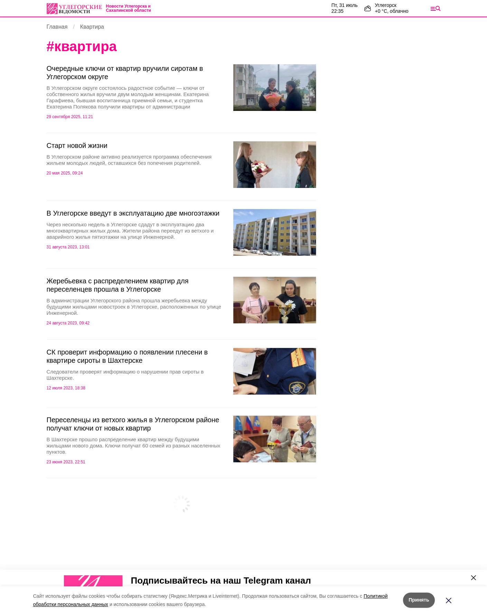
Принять (419, 600)
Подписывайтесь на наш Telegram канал (221, 580)
